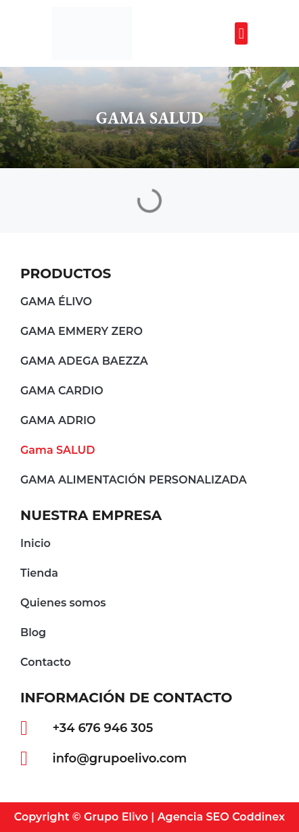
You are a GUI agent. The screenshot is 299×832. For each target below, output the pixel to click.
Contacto (45, 662)
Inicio (35, 543)
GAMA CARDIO (62, 390)
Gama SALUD (57, 450)
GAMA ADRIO (58, 420)
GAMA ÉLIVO (56, 301)
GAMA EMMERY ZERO (81, 331)
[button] (241, 33)
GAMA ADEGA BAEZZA (84, 361)
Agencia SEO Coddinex (221, 816)
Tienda (39, 573)
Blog (33, 632)
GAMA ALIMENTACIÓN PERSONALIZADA (133, 479)
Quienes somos (63, 602)
